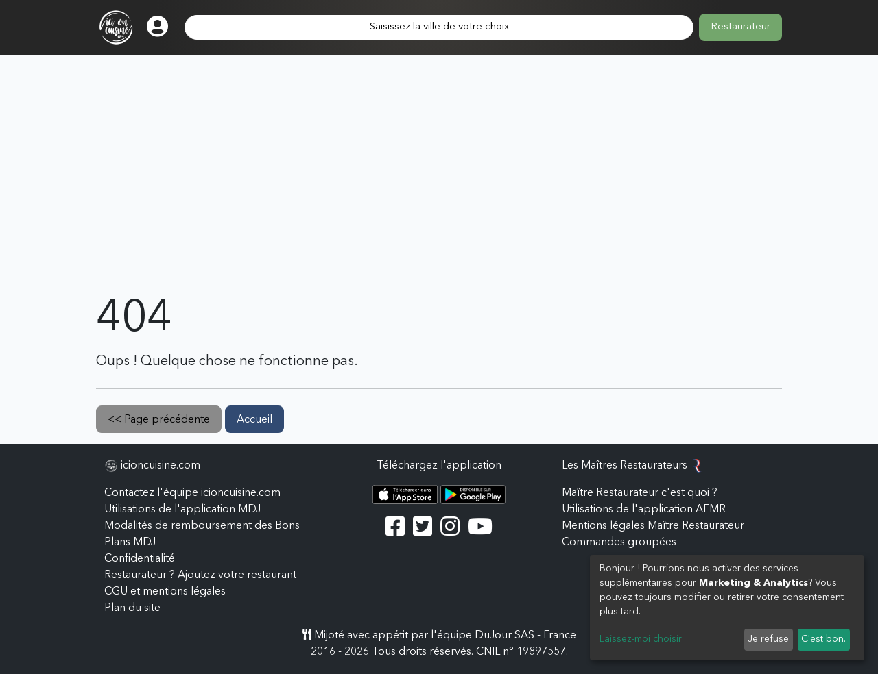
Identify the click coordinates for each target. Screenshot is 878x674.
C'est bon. (823, 639)
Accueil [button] (254, 419)
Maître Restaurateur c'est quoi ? (639, 493)
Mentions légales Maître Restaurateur (653, 526)
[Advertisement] (439, 190)
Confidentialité (139, 558)
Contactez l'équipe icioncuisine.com (192, 493)
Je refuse (768, 639)
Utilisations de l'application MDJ (182, 509)
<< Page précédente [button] (159, 419)
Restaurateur (740, 27)
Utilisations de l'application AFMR (644, 509)
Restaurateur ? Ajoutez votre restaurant (200, 575)
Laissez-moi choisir (641, 639)
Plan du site (132, 608)
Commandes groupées (619, 542)
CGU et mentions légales (165, 591)
